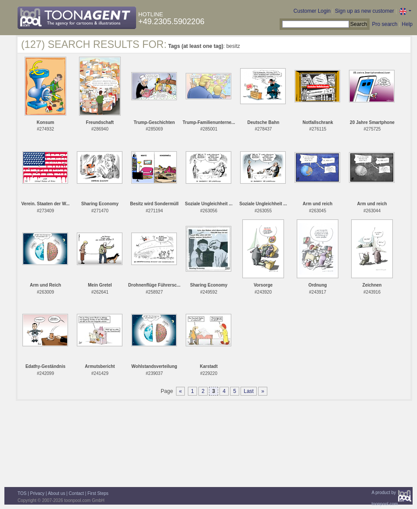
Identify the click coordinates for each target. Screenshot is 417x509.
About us (56, 493)
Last (249, 391)
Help (407, 24)
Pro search (384, 24)
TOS (22, 493)
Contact (76, 493)
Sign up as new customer (364, 11)
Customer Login (312, 11)
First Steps (97, 493)
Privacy (37, 493)
